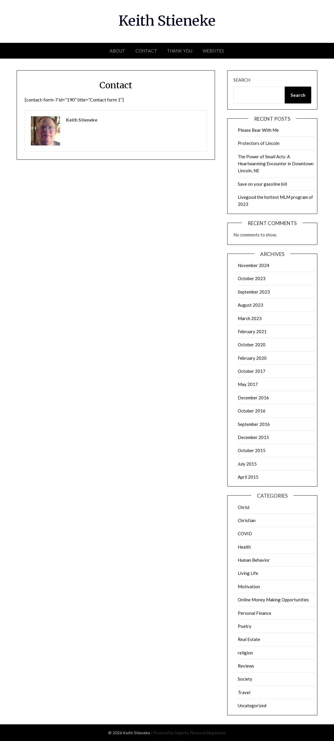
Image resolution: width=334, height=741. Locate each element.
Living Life (248, 573)
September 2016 (254, 424)
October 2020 (251, 344)
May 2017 (248, 384)
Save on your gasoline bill (262, 184)
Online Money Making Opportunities (273, 599)
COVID (245, 533)
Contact (146, 50)
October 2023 (251, 278)
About (117, 50)
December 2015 (253, 437)
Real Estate (249, 639)
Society (245, 679)
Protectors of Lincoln (258, 143)
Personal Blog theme (208, 732)
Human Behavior (254, 560)
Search (241, 79)
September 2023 (254, 291)
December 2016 (253, 397)
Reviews (246, 665)
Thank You (180, 50)
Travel (244, 692)
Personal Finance (254, 613)
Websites (213, 50)
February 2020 (252, 358)
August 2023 (250, 305)
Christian (247, 520)
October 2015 (251, 450)
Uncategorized (252, 705)
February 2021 (252, 331)
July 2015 (247, 463)
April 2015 (248, 477)
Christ (244, 507)
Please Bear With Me (258, 130)
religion (245, 652)
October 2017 (251, 371)
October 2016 (251, 410)
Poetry (244, 626)
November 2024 (253, 265)
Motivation (249, 586)
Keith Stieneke (167, 20)
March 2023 (250, 318)
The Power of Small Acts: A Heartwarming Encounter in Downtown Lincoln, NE (276, 163)
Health (244, 546)
